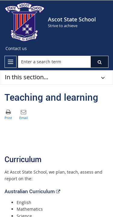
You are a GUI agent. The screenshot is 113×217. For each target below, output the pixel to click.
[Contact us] (16, 48)
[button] (99, 62)
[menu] (11, 62)
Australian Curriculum (32, 191)
